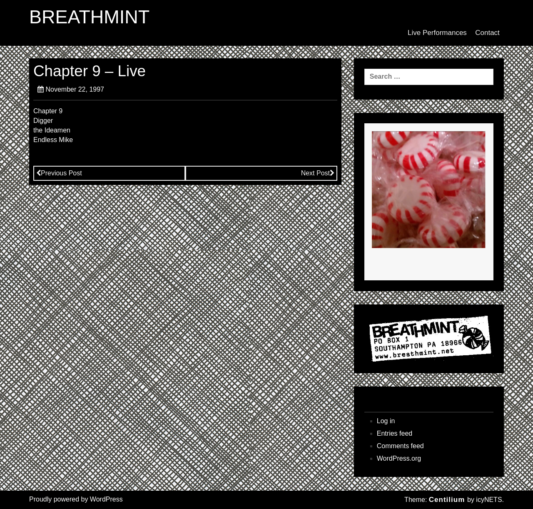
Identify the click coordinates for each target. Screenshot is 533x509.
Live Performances (437, 33)
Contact (487, 33)
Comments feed (400, 445)
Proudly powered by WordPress (76, 499)
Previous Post (59, 173)
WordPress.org (399, 458)
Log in (386, 420)
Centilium (447, 500)
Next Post (317, 173)
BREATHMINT (89, 17)
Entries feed (394, 433)
